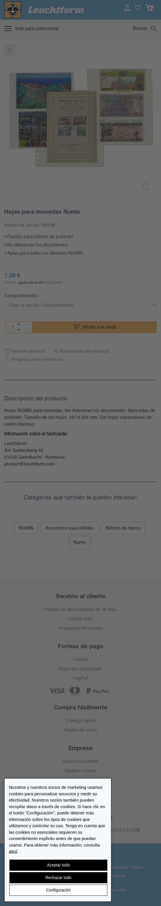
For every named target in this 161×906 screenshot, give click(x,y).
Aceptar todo (58, 865)
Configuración (58, 890)
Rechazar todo (58, 877)
